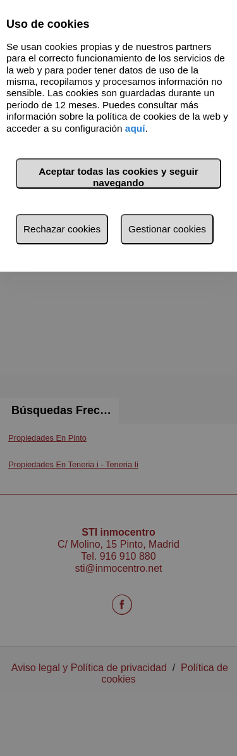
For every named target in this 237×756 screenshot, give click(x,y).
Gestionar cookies (167, 229)
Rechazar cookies (61, 229)
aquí (135, 128)
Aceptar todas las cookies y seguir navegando (118, 177)
